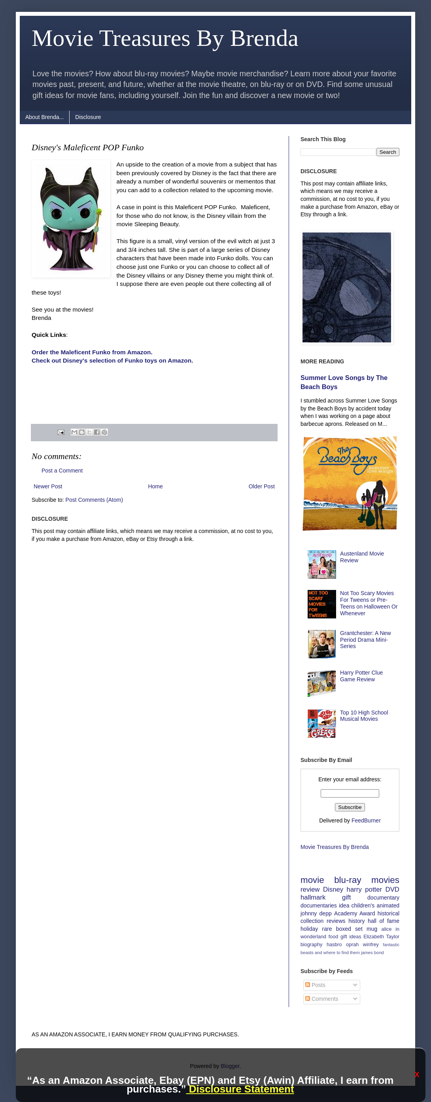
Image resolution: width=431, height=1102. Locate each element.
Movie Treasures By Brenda (165, 38)
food (333, 936)
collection (312, 921)
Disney (333, 889)
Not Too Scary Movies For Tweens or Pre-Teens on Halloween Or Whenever (369, 603)
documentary (383, 897)
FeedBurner (366, 820)
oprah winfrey (362, 944)
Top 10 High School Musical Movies (364, 715)
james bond (372, 952)
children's (363, 905)
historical (388, 913)
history (356, 921)
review (310, 889)
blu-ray (347, 880)
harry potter (364, 889)
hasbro (334, 944)
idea (344, 905)
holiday (309, 929)
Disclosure (88, 117)
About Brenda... (44, 117)
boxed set (349, 929)
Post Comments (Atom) (94, 500)
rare (327, 929)
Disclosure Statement (240, 1089)
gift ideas (350, 936)
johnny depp (316, 913)
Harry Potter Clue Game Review (361, 675)
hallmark (313, 897)
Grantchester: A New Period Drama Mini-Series (365, 640)
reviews (336, 921)
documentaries (319, 905)
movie (312, 880)
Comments (321, 999)
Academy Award (354, 913)
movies (385, 880)
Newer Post (48, 486)
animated (387, 905)
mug (372, 929)
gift (346, 897)
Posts (315, 985)
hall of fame (383, 921)
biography (311, 944)
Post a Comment (62, 470)
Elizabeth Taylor (381, 936)
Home (155, 486)
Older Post (262, 486)
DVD (392, 889)
